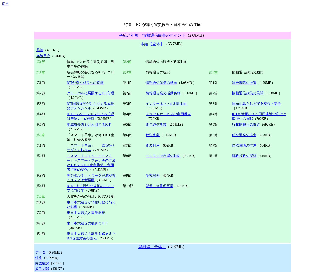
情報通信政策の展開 (247, 93)
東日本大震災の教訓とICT (87, 223)
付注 (38, 258)
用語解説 (42, 263)
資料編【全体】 (152, 247)
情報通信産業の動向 (161, 83)
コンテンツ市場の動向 (163, 156)
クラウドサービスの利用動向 (168, 114)
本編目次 (43, 56)
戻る (5, 4)
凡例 (39, 50)
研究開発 (153, 175)
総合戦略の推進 (244, 83)
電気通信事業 (156, 124)
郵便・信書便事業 (159, 186)
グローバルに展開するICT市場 (90, 93)
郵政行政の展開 (244, 156)
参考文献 (42, 269)
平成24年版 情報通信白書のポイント (152, 35)
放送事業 (153, 135)
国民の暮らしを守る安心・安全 (256, 103)
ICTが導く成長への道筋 (85, 83)
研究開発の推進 (244, 135)
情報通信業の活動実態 (163, 93)
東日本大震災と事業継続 (86, 213)
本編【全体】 (152, 44)
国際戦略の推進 (244, 145)
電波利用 (153, 145)
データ (40, 252)
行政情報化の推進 (246, 124)
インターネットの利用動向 (166, 103)
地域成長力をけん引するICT (89, 124)
